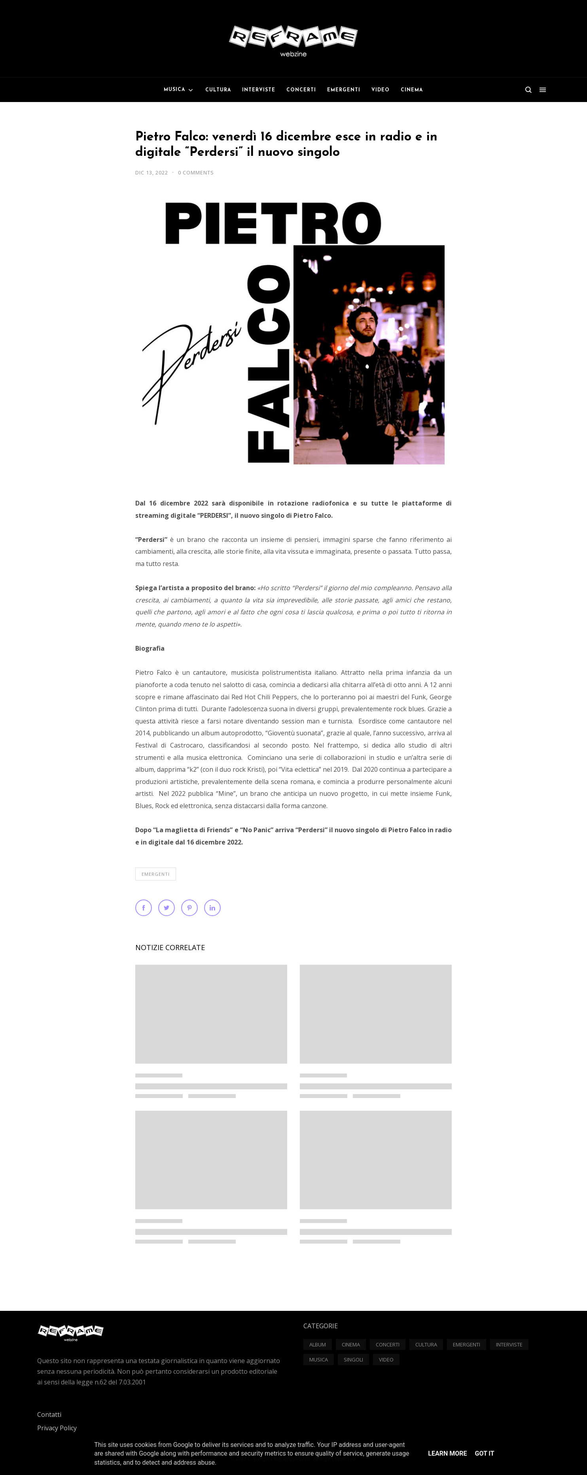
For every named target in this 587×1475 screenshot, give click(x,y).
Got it (484, 1453)
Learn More (447, 1453)
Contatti (49, 1414)
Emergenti (156, 874)
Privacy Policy (57, 1428)
